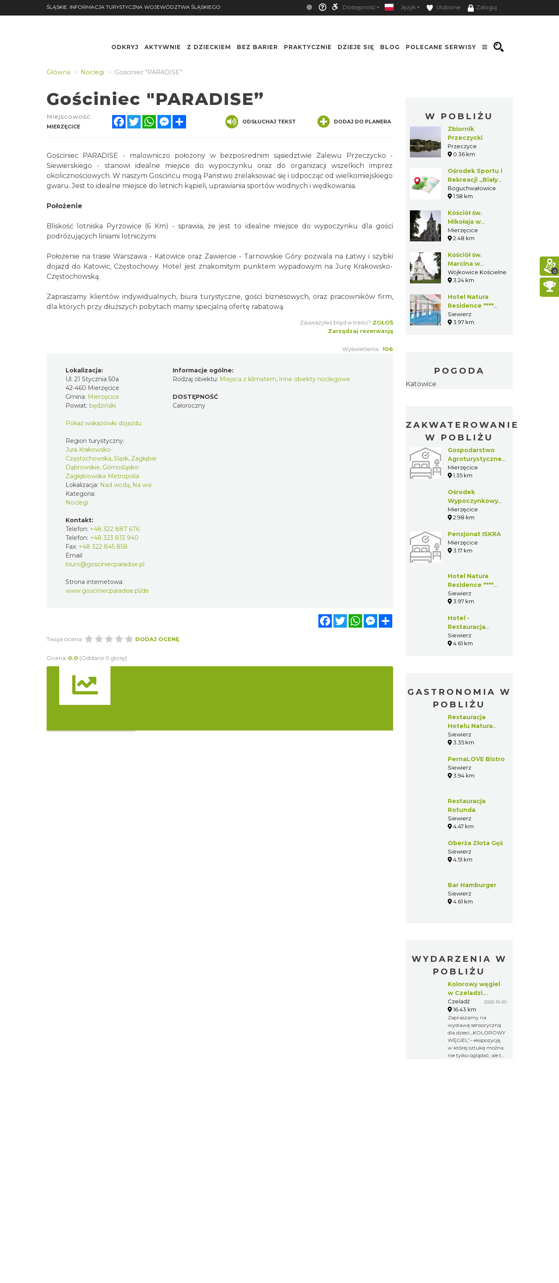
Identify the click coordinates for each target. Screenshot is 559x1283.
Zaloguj (482, 8)
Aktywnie (162, 47)
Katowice (421, 384)
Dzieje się (356, 47)
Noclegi (77, 502)
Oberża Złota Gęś (475, 843)
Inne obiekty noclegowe (314, 379)
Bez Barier (257, 47)
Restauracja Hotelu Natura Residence (470, 725)
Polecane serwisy (441, 47)
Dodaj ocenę (157, 639)
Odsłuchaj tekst (261, 121)
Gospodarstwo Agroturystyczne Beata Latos (475, 458)
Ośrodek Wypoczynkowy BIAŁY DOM (473, 500)
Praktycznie (308, 47)
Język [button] (408, 7)
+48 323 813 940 (114, 538)
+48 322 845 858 (103, 546)
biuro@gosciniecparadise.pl (105, 564)
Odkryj (125, 47)
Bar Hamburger (472, 885)
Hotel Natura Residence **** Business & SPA (472, 305)
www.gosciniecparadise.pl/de (107, 590)
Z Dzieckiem (209, 47)
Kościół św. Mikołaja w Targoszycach (470, 221)
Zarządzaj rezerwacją (360, 330)
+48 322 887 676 (114, 529)
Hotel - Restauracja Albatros (467, 626)
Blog (390, 47)
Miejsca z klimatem (248, 379)
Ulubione (443, 7)
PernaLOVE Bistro (476, 759)
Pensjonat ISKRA (474, 534)
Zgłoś (383, 322)
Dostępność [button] (359, 7)
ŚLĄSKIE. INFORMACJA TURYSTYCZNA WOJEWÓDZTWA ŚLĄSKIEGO (133, 7)
